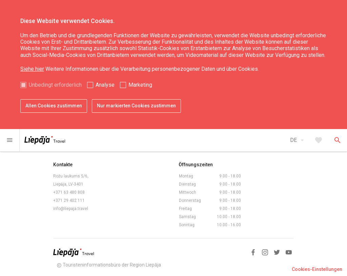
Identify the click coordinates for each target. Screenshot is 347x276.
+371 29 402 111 (69, 200)
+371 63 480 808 (69, 192)
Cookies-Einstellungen (317, 269)
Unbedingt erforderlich (55, 85)
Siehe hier (32, 69)
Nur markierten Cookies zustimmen (136, 105)
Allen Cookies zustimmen (53, 105)
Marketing (140, 85)
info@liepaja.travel (70, 208)
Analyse (105, 85)
